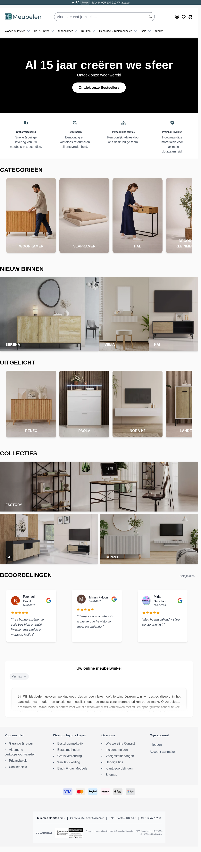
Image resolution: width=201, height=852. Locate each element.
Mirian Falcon (98, 597)
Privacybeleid (18, 760)
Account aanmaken (163, 751)
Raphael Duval (29, 599)
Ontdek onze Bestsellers (99, 88)
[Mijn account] (177, 12)
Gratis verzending (69, 756)
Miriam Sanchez (160, 599)
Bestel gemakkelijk (70, 743)
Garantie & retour (21, 743)
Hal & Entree (44, 26)
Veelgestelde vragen (120, 756)
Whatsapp (123, 2)
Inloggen (156, 744)
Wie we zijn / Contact (120, 743)
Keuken (88, 26)
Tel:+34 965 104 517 (104, 2)
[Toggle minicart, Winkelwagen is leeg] (190, 12)
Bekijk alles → (189, 576)
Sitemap (111, 774)
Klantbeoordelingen (119, 768)
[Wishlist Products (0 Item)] (183, 12)
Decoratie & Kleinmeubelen (118, 26)
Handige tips (114, 762)
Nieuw (159, 26)
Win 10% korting (68, 762)
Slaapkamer (68, 26)
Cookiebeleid (18, 767)
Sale (146, 26)
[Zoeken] (150, 11)
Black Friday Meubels (72, 768)
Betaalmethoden (68, 749)
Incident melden (117, 749)
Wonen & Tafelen (18, 26)
